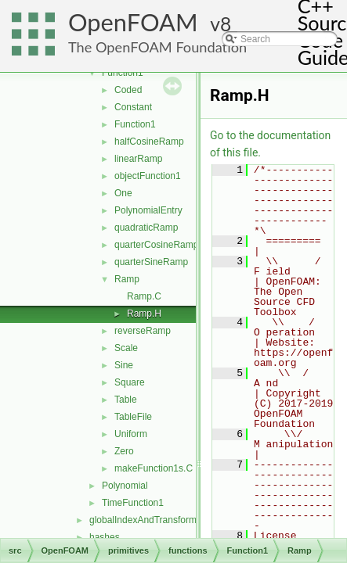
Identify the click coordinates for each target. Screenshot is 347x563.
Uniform (130, 434)
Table (125, 399)
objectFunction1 (147, 175)
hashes (104, 537)
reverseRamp (142, 330)
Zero (124, 451)
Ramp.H (144, 313)
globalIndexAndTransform (143, 520)
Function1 (122, 72)
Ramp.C (144, 296)
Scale (126, 347)
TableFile (133, 416)
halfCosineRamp (149, 141)
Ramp (126, 279)
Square (129, 382)
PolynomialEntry (148, 210)
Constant (133, 107)
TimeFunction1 (133, 502)
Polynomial (125, 485)
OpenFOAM (133, 22)
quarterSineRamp (151, 261)
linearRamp (138, 158)
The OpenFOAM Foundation (157, 47)
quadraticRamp (146, 227)
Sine (123, 365)
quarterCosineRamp (156, 244)
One (123, 193)
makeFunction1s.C (153, 468)
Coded (128, 89)
